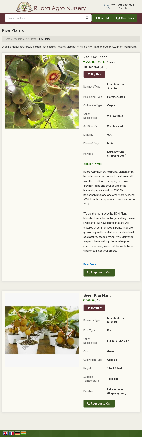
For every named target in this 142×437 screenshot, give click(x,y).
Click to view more (92, 163)
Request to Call (99, 272)
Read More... (90, 264)
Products (17, 38)
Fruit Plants (30, 38)
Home (7, 38)
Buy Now (94, 74)
